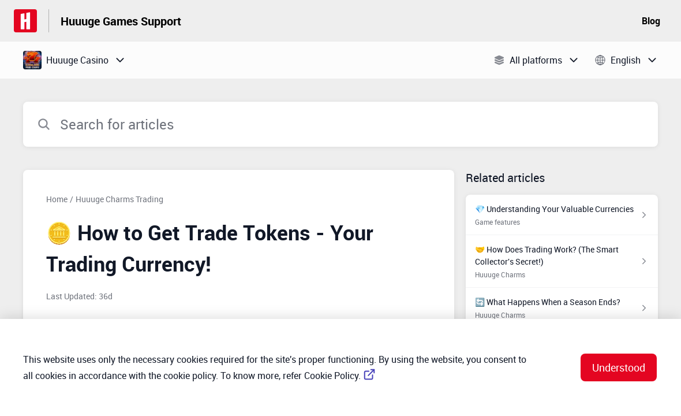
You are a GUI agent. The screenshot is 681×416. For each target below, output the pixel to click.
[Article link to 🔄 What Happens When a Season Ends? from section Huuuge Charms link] (562, 308)
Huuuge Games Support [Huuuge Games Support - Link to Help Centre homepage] (121, 21)
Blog (651, 20)
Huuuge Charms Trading (119, 199)
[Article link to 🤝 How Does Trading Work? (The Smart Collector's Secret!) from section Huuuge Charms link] (562, 261)
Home (57, 199)
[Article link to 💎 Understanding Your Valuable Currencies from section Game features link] (562, 215)
